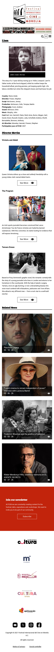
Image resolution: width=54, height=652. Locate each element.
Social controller (35, 647)
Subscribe (27, 516)
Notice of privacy (19, 647)
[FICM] (27, 14)
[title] (27, 548)
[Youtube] (15, 627)
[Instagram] (31, 627)
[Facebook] (39, 627)
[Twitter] (23, 627)
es (46, 36)
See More (27, 183)
